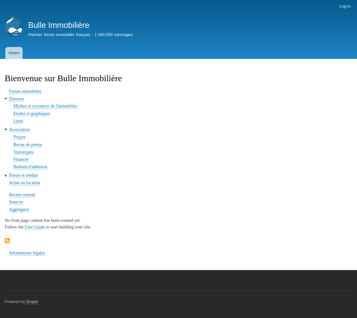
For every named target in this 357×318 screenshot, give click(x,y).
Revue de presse (27, 144)
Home (13, 52)
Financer (21, 159)
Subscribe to (7, 241)
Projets (19, 137)
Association (19, 129)
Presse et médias (23, 175)
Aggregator (19, 209)
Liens (18, 121)
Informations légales (27, 253)
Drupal (32, 302)
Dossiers (16, 98)
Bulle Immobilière (58, 25)
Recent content (22, 194)
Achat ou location (24, 182)
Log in (344, 6)
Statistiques (23, 152)
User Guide (35, 227)
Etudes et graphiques (31, 113)
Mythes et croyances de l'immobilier (45, 106)
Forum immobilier (25, 91)
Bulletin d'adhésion (30, 166)
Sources (16, 202)
